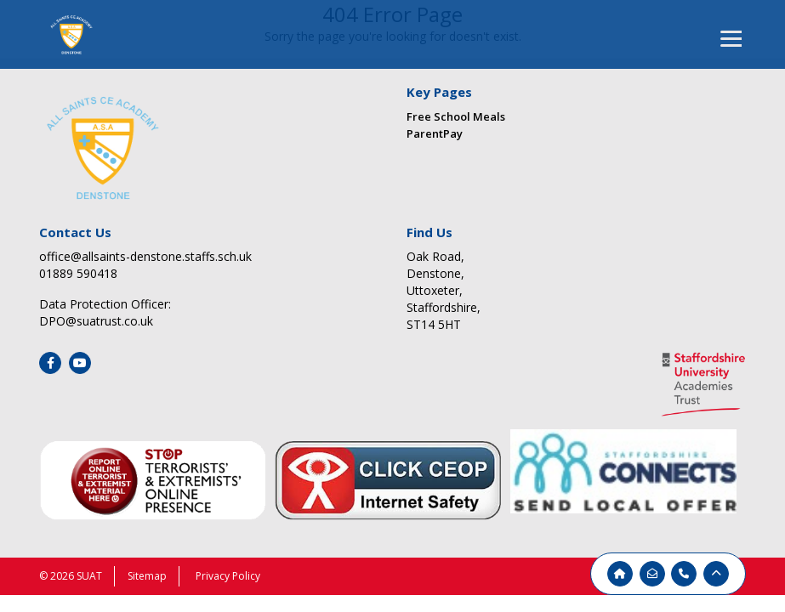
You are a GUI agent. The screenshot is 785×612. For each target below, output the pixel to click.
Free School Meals (456, 116)
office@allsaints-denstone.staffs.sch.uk (145, 256)
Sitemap (147, 576)
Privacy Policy (228, 576)
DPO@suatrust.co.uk (96, 321)
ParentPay (435, 133)
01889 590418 (78, 273)
